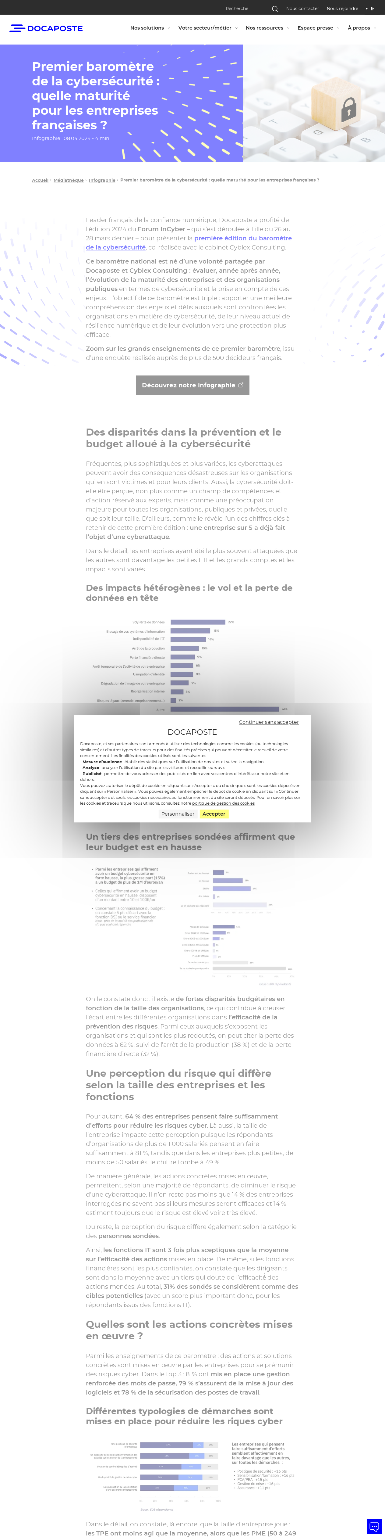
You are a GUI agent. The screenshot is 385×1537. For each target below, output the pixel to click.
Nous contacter (302, 8)
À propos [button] (364, 28)
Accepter (214, 814)
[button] (374, 1526)
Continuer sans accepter (269, 722)
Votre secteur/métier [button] (210, 28)
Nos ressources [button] (269, 28)
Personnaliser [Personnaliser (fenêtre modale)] (177, 814)
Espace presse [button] (320, 28)
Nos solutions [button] (152, 28)
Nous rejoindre (342, 8)
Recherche (237, 8)
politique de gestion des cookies (223, 803)
